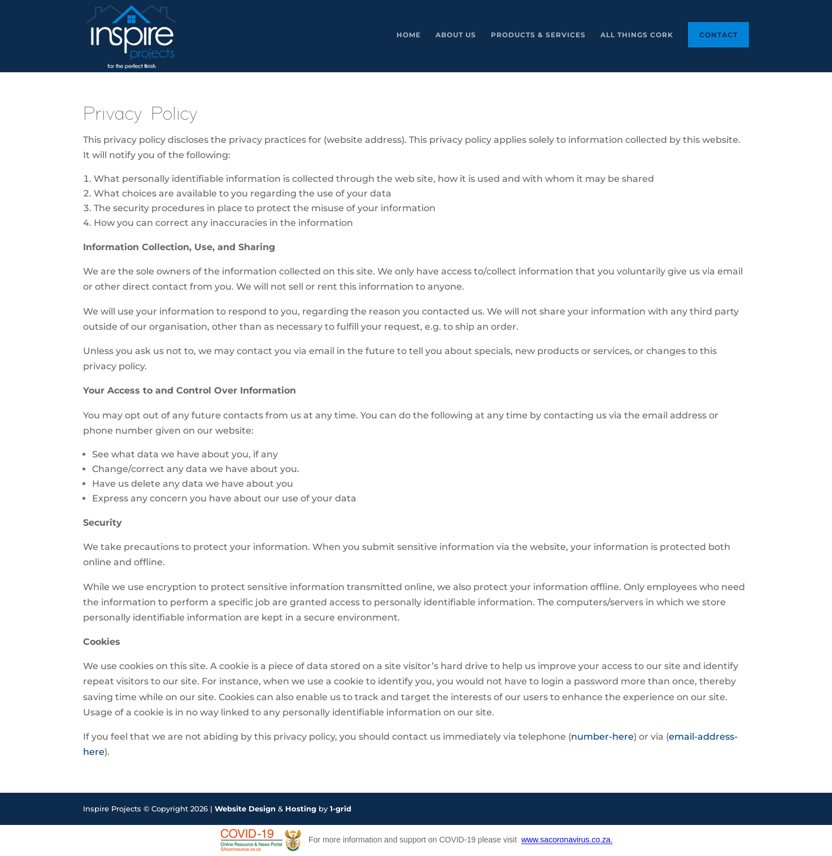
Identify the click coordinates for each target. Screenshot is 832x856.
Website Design (245, 808)
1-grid (340, 808)
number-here (602, 736)
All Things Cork (636, 35)
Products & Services (538, 35)
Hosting (300, 808)
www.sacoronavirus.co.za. (567, 840)
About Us (455, 35)
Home (409, 35)
